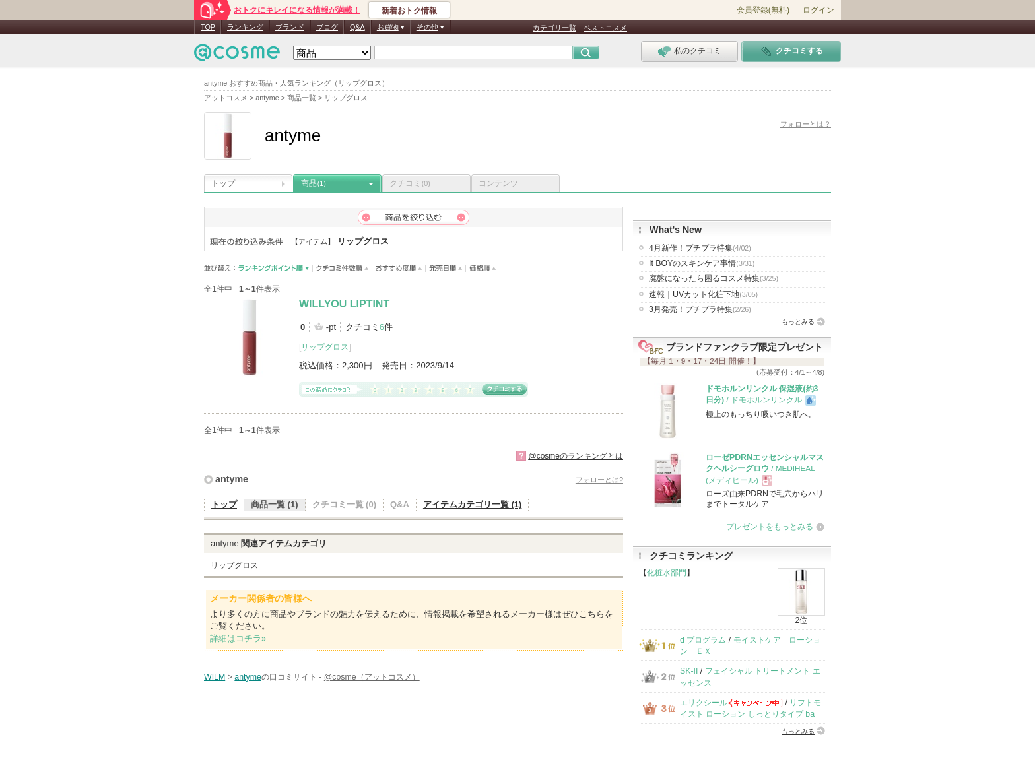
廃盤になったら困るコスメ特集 (713, 278)
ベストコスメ (605, 28)
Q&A (357, 27)
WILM (214, 677)
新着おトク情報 (409, 10)
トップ (223, 183)
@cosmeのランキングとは (575, 456)
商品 (313, 183)
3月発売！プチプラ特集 (700, 309)
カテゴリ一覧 (554, 28)
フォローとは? (599, 480)
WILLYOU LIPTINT (344, 303)
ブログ (327, 27)
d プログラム (703, 640)
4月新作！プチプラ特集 (700, 248)
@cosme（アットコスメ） (372, 677)
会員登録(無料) (763, 10)
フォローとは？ (805, 124)
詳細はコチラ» (238, 638)
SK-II (689, 671)
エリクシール (703, 702)
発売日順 (446, 268)
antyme (231, 479)
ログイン (818, 10)
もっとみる (798, 321)
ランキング (245, 27)
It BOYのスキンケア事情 (701, 263)
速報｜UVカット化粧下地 (703, 294)
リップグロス (325, 347)
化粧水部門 (666, 572)
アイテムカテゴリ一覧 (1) (472, 504)
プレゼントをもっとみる (769, 526)
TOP (208, 27)
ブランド (289, 27)
